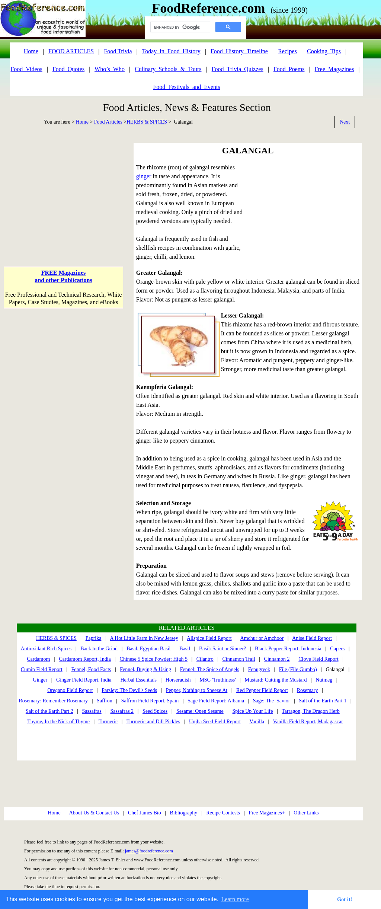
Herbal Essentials (138, 680)
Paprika (94, 638)
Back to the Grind (99, 648)
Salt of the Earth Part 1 (322, 701)
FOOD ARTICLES (71, 51)
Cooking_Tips (324, 51)
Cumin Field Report (42, 669)
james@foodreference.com (149, 851)
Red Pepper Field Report (262, 690)
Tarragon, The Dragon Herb (311, 711)
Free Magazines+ (267, 813)
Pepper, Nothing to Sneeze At (196, 690)
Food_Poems (289, 69)
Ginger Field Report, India (84, 680)
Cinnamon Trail (238, 659)
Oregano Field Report (70, 690)
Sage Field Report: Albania (216, 701)
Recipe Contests (223, 813)
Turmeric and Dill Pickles (153, 721)
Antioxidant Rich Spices (45, 648)
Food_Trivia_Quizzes (237, 69)
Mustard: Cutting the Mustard (276, 680)
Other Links (306, 813)
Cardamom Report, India (85, 659)
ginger (143, 176)
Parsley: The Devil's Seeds (129, 690)
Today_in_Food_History (171, 51)
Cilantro (205, 659)
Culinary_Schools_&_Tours (168, 69)
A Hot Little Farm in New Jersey (144, 638)
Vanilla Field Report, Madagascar (308, 721)
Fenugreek (259, 669)
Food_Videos (26, 69)
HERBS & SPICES (147, 122)
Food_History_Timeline (239, 51)
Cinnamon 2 (277, 659)
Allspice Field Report (209, 638)
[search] (179, 27)
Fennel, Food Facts (91, 669)
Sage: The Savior (271, 701)
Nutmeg (324, 680)
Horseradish (178, 680)
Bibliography (183, 813)
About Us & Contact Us (94, 813)
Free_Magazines (334, 69)
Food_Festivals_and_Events (186, 87)
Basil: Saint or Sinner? (222, 648)
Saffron (104, 701)
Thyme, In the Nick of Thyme (58, 721)
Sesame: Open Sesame (200, 711)
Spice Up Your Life (253, 711)
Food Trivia (118, 51)
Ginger (40, 680)
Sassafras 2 (122, 711)
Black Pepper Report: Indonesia (288, 648)
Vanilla (256, 721)
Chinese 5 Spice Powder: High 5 (154, 659)
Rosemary (307, 690)
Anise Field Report (312, 638)
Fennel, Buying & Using (145, 669)
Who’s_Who (110, 69)
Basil (184, 648)
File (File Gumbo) (298, 669)
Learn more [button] (235, 899)
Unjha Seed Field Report (215, 721)
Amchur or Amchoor (262, 638)
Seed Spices (155, 711)
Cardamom (38, 659)
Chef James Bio (144, 813)
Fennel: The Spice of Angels (209, 669)
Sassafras (92, 711)
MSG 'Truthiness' (217, 680)
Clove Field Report (318, 659)
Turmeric (108, 721)
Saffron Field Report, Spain (150, 701)
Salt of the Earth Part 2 (49, 711)
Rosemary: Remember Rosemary (53, 701)
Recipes (287, 51)
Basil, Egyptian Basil (149, 648)
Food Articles (108, 122)
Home (82, 122)
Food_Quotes (68, 69)
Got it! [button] (344, 899)
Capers (337, 648)
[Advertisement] (63, 189)
